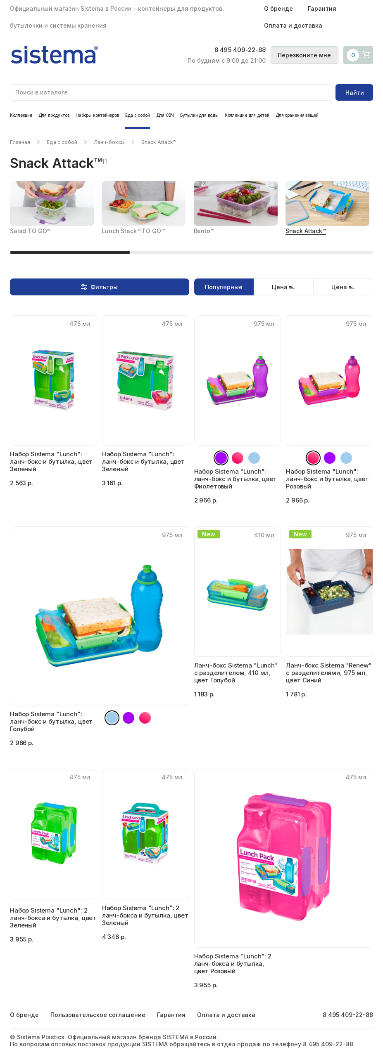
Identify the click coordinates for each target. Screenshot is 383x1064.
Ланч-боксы (109, 142)
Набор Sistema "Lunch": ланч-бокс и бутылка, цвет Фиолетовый (235, 478)
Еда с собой (137, 115)
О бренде (278, 8)
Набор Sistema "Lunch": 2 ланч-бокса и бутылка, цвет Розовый (232, 963)
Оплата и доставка (293, 25)
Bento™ (204, 230)
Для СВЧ (165, 115)
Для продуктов (53, 115)
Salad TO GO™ (30, 230)
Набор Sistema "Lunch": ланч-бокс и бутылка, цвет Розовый (327, 478)
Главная (20, 142)
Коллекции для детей (247, 115)
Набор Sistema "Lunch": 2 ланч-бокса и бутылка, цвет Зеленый (53, 917)
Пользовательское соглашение (97, 1014)
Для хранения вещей (297, 115)
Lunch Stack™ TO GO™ (133, 230)
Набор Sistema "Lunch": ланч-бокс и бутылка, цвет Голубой (51, 721)
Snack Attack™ (305, 230)
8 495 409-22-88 (233, 50)
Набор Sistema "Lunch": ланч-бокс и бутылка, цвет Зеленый (51, 461)
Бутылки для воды (199, 115)
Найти (354, 92)
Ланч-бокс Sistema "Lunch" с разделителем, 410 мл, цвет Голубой (236, 672)
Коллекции (21, 115)
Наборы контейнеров (97, 115)
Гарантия (322, 8)
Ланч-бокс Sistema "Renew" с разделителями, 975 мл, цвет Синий (328, 672)
